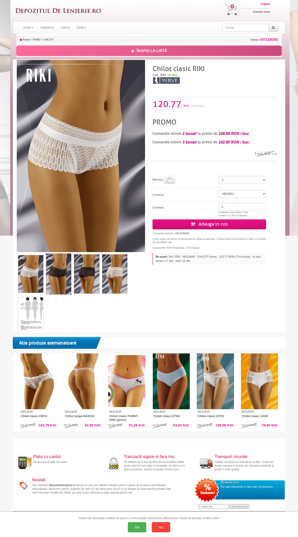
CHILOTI (48, 39)
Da (137, 527)
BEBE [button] (81, 27)
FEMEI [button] (29, 27)
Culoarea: (158, 194)
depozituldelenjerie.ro (62, 485)
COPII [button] (65, 27)
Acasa (25, 39)
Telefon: (264, 39)
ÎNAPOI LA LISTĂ (149, 51)
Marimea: (163, 180)
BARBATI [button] (47, 27)
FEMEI (37, 39)
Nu (161, 527)
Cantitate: (158, 207)
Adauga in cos (209, 224)
